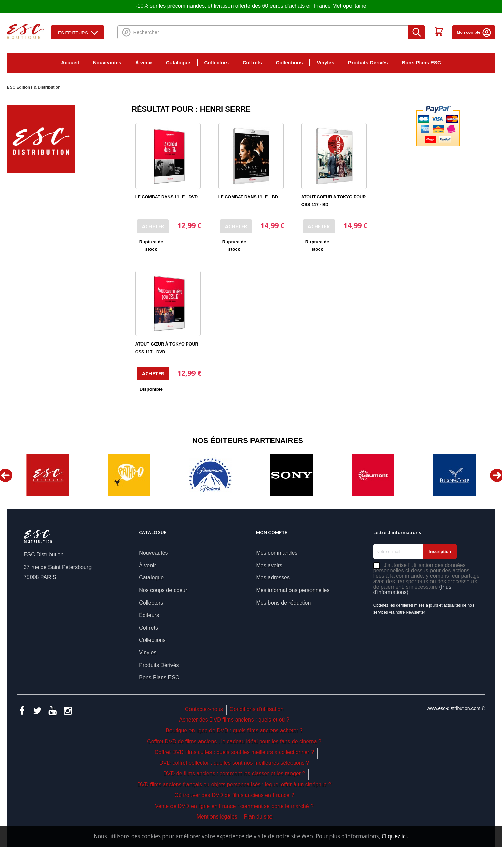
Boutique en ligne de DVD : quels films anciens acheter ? (234, 730)
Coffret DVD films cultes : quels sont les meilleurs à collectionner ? (234, 752)
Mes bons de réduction (283, 603)
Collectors (216, 62)
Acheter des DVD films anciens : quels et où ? (234, 720)
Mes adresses (273, 577)
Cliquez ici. (395, 836)
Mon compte (474, 32)
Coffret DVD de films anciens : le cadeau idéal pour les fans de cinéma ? (234, 741)
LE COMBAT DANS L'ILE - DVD (166, 197)
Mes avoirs (269, 565)
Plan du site (258, 817)
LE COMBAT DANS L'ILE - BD (248, 197)
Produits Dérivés (368, 62)
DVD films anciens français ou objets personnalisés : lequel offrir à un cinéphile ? (234, 784)
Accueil (70, 62)
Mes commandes (276, 553)
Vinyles (325, 62)
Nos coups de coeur (163, 590)
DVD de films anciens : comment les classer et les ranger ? (234, 773)
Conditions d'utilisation (257, 709)
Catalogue (178, 62)
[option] (47, 475)
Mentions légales (217, 817)
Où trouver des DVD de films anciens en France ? (234, 795)
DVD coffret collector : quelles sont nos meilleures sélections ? (234, 763)
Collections (289, 62)
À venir (143, 62)
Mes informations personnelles (292, 590)
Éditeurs (149, 615)
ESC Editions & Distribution (34, 87)
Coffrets (252, 62)
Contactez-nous (204, 709)
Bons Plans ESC (421, 62)
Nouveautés (107, 62)
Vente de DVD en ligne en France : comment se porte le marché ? (234, 806)
